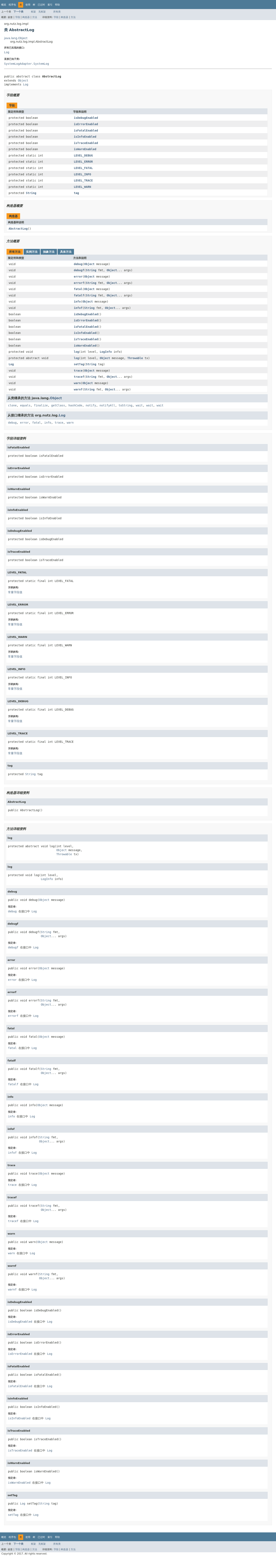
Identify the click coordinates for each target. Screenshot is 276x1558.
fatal (78, 289)
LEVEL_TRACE (83, 180)
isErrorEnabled (86, 124)
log (76, 351)
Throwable (135, 358)
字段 (17, 17)
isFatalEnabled (86, 130)
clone (12, 405)
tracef (79, 376)
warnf (78, 389)
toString (125, 405)
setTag (79, 364)
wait (139, 405)
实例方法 (31, 251)
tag (76, 193)
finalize (41, 405)
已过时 (41, 4)
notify (91, 405)
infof (78, 308)
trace (78, 370)
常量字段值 (15, 592)
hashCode (75, 405)
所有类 (57, 11)
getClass (58, 405)
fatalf (79, 295)
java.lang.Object (15, 38)
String (31, 193)
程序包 (12, 4)
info (77, 301)
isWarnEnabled (85, 149)
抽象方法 (49, 251)
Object (23, 80)
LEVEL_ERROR (83, 161)
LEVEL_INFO (82, 174)
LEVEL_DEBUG (83, 155)
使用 (27, 4)
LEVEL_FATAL (83, 168)
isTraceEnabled (86, 143)
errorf (79, 283)
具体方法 (66, 251)
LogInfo (106, 351)
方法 (34, 17)
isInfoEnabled (85, 136)
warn (77, 383)
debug (78, 264)
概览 (3, 4)
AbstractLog (18, 228)
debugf (79, 270)
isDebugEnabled (86, 117)
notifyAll (107, 405)
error (78, 276)
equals (25, 405)
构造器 (26, 17)
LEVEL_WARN (82, 186)
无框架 (42, 11)
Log (6, 52)
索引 (50, 4)
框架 (33, 11)
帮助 (57, 4)
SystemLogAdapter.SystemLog (26, 63)
